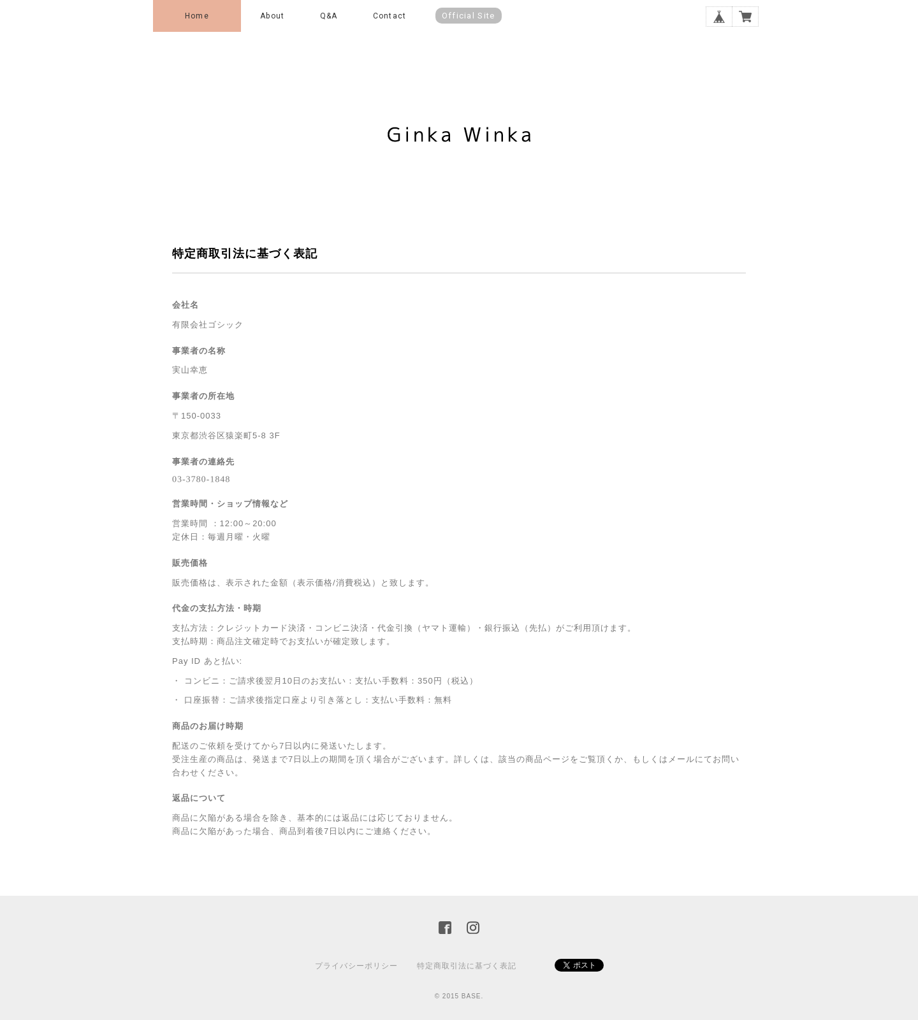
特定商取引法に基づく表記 (466, 965)
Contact (389, 15)
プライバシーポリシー (356, 965)
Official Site (468, 15)
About (272, 15)
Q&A (329, 15)
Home (197, 15)
